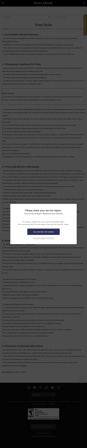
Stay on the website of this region (43, 238)
